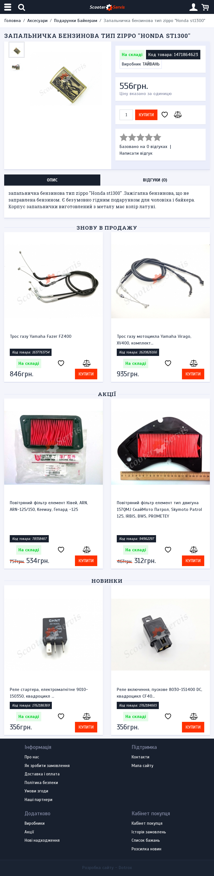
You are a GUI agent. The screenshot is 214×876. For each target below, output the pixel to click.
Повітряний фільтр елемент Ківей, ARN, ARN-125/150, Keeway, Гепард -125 (49, 506)
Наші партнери (38, 800)
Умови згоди (36, 791)
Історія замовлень (149, 832)
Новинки (107, 580)
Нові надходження (42, 840)
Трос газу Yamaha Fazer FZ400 (40, 336)
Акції (107, 394)
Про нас (32, 757)
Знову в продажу (107, 227)
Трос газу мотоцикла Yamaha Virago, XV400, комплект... (154, 340)
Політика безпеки (41, 783)
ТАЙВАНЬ (151, 64)
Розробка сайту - (107, 867)
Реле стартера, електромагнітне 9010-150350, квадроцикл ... (49, 693)
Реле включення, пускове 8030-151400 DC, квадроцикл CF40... (159, 693)
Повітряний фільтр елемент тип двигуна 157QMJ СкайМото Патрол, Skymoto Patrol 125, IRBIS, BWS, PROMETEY (159, 509)
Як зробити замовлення (47, 766)
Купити (146, 115)
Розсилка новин (146, 849)
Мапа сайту (142, 766)
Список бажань (146, 840)
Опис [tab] (52, 180)
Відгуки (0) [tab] (155, 180)
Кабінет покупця (147, 823)
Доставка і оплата (42, 774)
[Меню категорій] (8, 7)
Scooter (107, 7)
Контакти (140, 757)
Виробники (35, 823)
